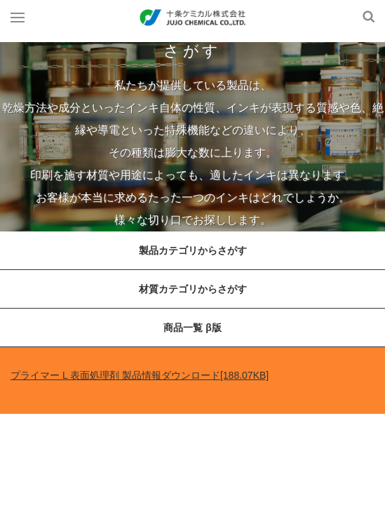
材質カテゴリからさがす (193, 289)
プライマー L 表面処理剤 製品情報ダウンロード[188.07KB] (140, 375)
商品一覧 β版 (192, 327)
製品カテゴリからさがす (193, 250)
